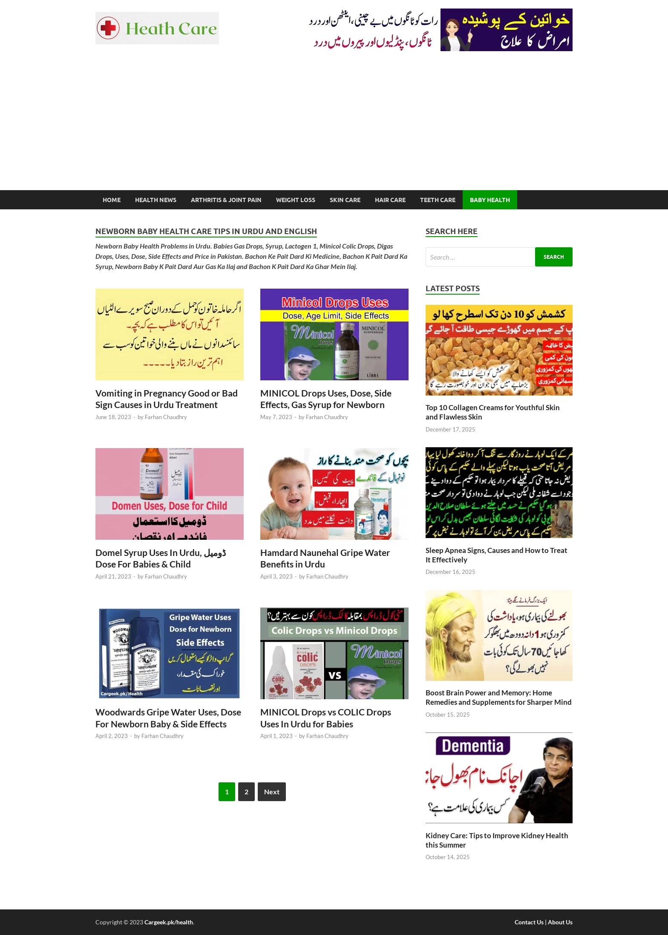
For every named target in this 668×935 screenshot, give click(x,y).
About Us (560, 922)
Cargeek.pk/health (168, 922)
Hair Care (390, 200)
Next (271, 791)
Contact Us (529, 922)
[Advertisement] (334, 126)
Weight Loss (295, 200)
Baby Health (490, 200)
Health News (155, 200)
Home (112, 200)
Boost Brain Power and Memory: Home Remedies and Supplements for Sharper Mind (499, 697)
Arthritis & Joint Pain (226, 200)
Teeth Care (437, 200)
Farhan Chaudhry (166, 417)
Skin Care (345, 200)
